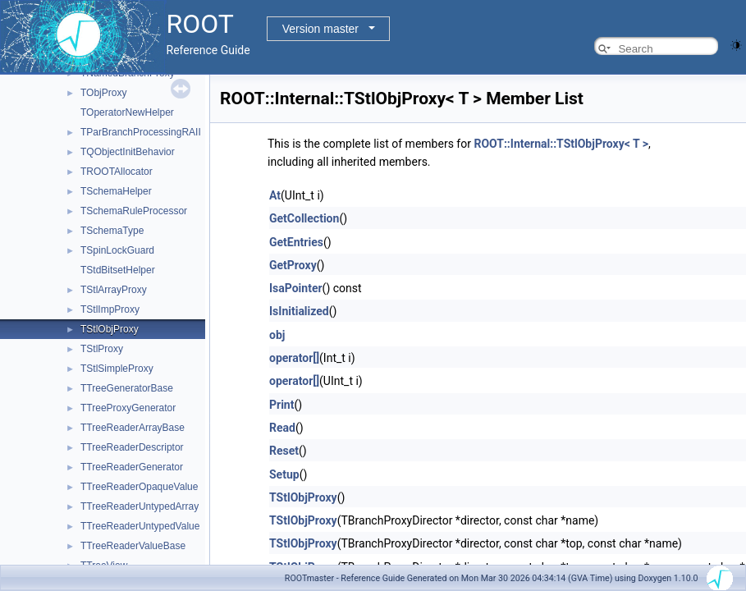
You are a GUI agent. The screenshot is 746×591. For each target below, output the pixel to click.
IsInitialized (299, 311)
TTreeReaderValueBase (132, 546)
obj (277, 334)
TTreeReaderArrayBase (132, 427)
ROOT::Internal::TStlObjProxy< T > (561, 143)
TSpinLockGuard (117, 250)
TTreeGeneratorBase (126, 388)
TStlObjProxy (109, 329)
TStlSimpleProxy (116, 368)
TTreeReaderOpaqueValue (139, 486)
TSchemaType (112, 230)
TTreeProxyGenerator (128, 408)
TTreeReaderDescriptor (132, 447)
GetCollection (304, 218)
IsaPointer (296, 288)
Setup (284, 474)
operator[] (294, 357)
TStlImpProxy (110, 309)
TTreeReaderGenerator (131, 467)
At (275, 195)
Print (281, 404)
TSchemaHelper (116, 191)
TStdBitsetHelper (117, 270)
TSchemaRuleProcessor (133, 211)
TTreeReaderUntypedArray (139, 506)
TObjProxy (103, 92)
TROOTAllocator (116, 171)
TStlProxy (101, 349)
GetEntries (296, 242)
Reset (284, 450)
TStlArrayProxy (113, 290)
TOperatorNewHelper (127, 112)
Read (282, 427)
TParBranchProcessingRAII (140, 132)
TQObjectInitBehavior (127, 152)
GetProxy (293, 265)
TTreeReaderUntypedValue (139, 526)
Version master (320, 28)
